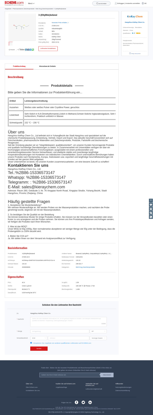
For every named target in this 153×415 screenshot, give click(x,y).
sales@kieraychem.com (43, 187)
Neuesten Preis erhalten (60, 22)
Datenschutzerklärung (122, 390)
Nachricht (21, 319)
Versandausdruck (22, 338)
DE (145, 3)
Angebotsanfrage (61, 387)
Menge (20, 331)
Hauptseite (8, 9)
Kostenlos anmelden (133, 3)
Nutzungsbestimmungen (123, 387)
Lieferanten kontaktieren (48, 48)
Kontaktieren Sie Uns (33, 390)
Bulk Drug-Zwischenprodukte (44, 9)
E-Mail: (14, 187)
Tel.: (11, 172)
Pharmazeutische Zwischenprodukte (23, 9)
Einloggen (120, 3)
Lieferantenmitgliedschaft (94, 389)
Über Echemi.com (32, 387)
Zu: (18, 313)
